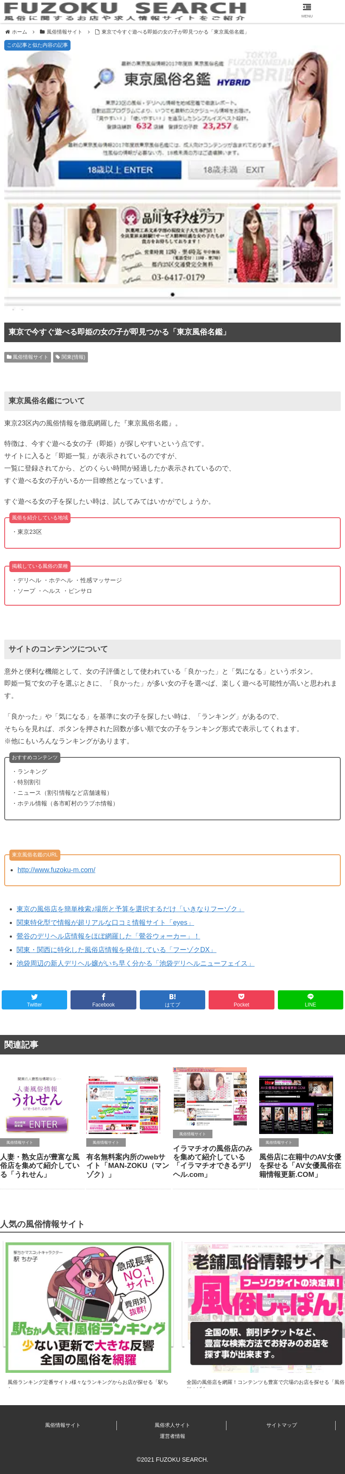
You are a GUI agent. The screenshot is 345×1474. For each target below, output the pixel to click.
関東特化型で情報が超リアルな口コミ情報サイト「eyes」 (105, 922)
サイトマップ (281, 1425)
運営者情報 (172, 1436)
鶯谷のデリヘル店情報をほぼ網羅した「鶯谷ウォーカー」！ (108, 936)
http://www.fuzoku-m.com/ (56, 869)
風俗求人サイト (172, 1425)
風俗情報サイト (27, 357)
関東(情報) (70, 357)
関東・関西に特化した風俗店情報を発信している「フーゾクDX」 (116, 949)
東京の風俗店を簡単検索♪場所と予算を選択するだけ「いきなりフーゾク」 (130, 909)
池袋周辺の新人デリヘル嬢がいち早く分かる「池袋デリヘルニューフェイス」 (136, 963)
